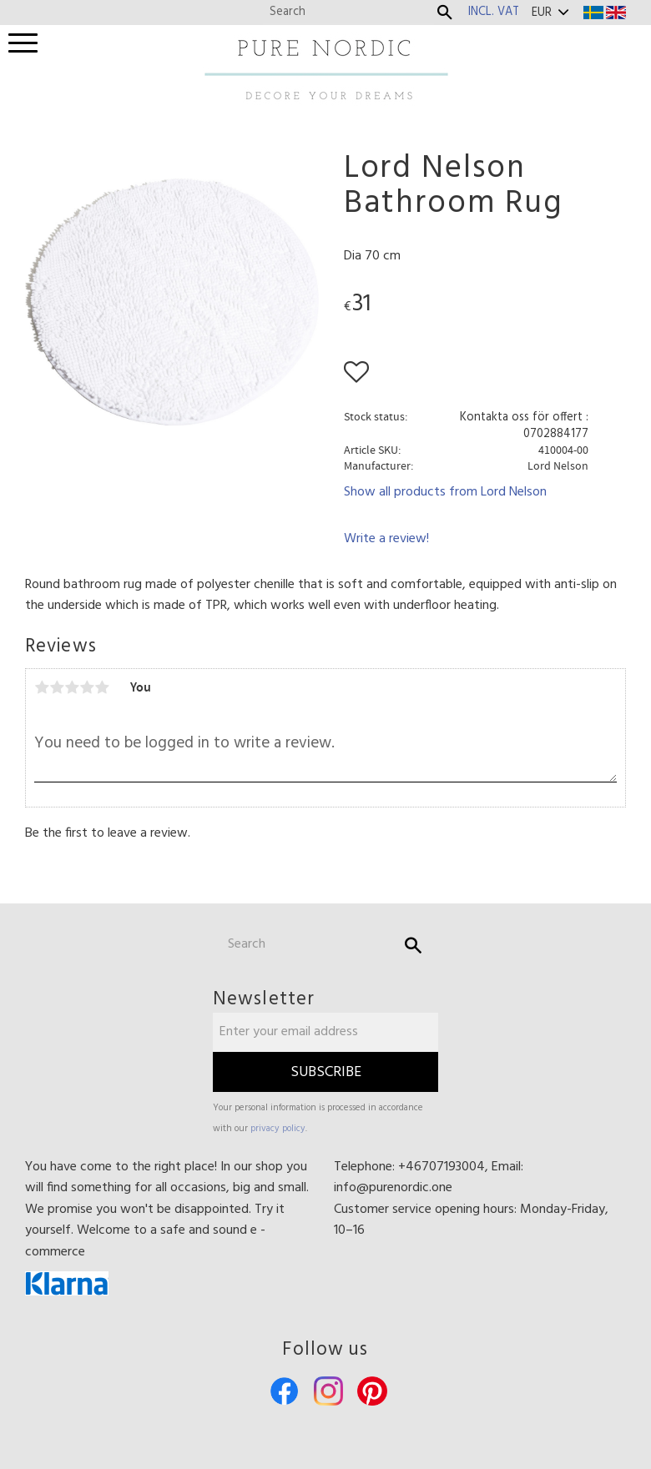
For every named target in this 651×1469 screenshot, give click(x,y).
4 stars (86, 687)
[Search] (445, 12)
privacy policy (277, 1128)
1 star (41, 687)
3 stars (71, 687)
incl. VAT (493, 12)
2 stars (56, 687)
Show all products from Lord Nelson (445, 492)
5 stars (101, 687)
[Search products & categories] (348, 12)
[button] (23, 43)
